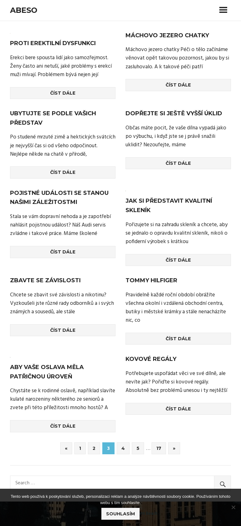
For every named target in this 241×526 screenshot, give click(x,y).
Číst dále (62, 93)
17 (158, 448)
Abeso (23, 10)
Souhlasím (120, 514)
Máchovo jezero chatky (167, 35)
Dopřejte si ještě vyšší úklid (174, 113)
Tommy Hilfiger (151, 280)
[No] (233, 507)
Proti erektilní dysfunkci (53, 43)
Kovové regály (151, 359)
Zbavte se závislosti (45, 280)
